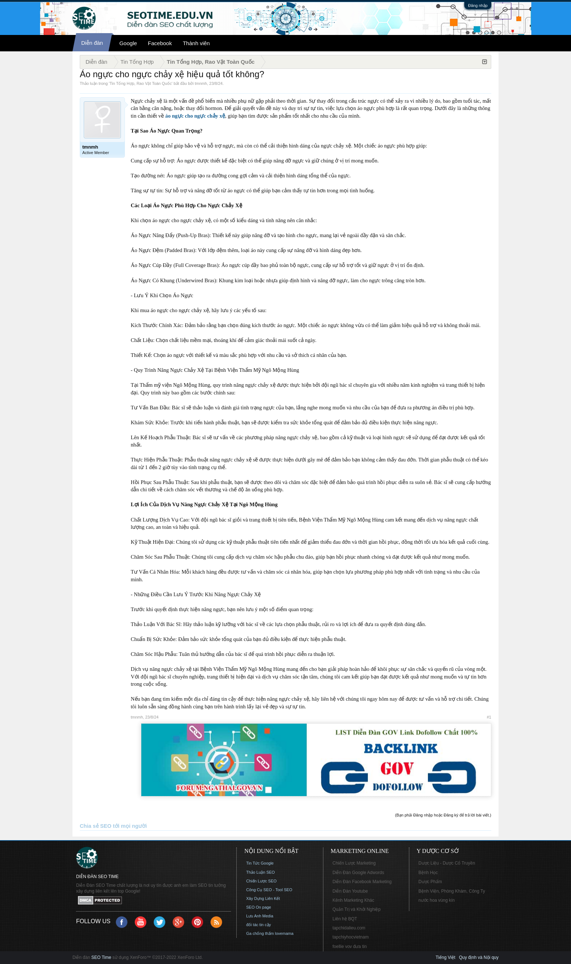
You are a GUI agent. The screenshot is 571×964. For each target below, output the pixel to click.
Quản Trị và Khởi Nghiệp (356, 909)
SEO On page (258, 907)
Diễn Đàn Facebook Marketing (361, 881)
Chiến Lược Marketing (354, 863)
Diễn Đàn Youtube (350, 891)
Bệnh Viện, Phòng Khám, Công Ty (451, 891)
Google (128, 43)
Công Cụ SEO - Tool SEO (269, 890)
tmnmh (201, 83)
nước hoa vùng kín (436, 900)
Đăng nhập (478, 5)
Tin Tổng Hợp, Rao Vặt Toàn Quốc (141, 83)
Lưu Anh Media (259, 916)
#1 (489, 717)
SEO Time (101, 957)
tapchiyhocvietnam (350, 937)
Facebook (160, 43)
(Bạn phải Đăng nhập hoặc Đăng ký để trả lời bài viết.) (443, 815)
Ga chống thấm (260, 933)
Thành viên (196, 43)
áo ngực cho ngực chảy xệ (195, 116)
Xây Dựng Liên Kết (263, 898)
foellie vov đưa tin (349, 946)
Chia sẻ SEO (95, 826)
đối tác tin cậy (258, 924)
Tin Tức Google (259, 863)
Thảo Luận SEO (260, 872)
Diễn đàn (92, 43)
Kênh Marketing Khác (353, 900)
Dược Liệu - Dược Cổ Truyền (446, 863)
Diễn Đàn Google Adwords (358, 872)
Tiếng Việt (445, 957)
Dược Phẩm (430, 881)
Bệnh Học (428, 872)
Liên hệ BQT (344, 918)
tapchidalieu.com (348, 927)
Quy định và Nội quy (479, 957)
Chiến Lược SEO (261, 881)
